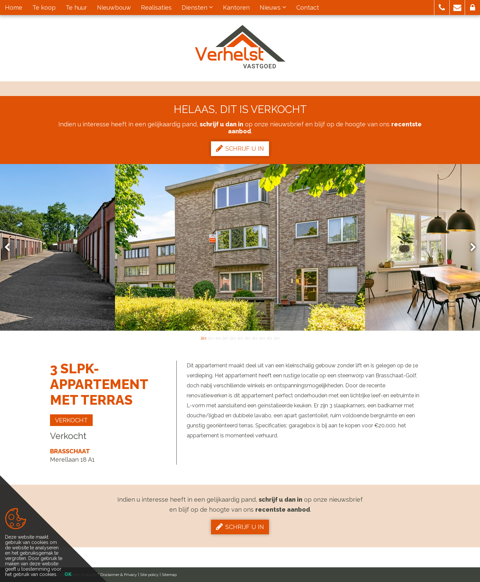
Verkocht (71, 420)
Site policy (149, 574)
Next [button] (470, 247)
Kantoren (236, 7)
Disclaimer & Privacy (118, 574)
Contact (307, 7)
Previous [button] (10, 247)
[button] (441, 7)
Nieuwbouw (114, 7)
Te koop (44, 7)
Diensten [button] (197, 7)
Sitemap (169, 574)
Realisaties (156, 7)
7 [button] (247, 338)
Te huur (76, 7)
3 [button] (218, 338)
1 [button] (203, 338)
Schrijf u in (240, 148)
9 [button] (262, 338)
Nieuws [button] (273, 7)
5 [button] (233, 338)
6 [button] (240, 338)
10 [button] (269, 338)
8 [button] (255, 338)
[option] (240, 247)
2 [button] (211, 338)
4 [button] (225, 338)
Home (13, 7)
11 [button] (277, 338)
